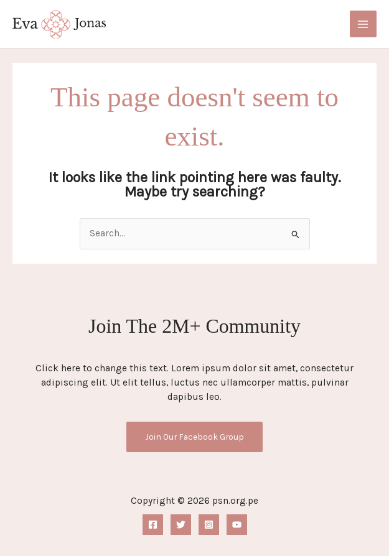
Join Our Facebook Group (194, 437)
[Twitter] (181, 524)
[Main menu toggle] (363, 24)
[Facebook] (153, 524)
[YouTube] (237, 524)
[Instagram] (209, 524)
